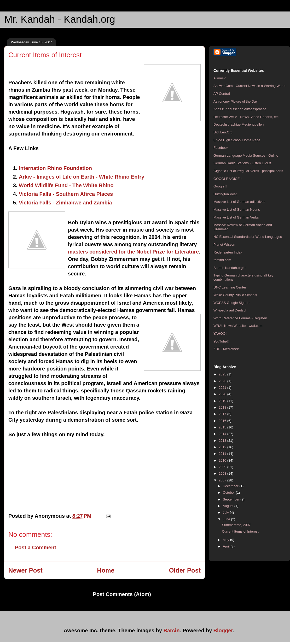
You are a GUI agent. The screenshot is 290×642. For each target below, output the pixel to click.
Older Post (185, 570)
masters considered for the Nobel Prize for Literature (133, 252)
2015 (223, 427)
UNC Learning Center (229, 287)
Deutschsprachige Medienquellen (238, 124)
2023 (223, 381)
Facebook (220, 148)
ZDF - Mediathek (226, 349)
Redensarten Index (227, 252)
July (226, 512)
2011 (223, 454)
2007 (223, 480)
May (226, 540)
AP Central (221, 94)
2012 (223, 447)
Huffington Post (225, 194)
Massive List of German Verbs (236, 217)
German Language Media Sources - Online (245, 155)
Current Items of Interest (240, 531)
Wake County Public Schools (235, 295)
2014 (223, 434)
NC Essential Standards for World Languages (247, 237)
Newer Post (25, 570)
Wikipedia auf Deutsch (230, 310)
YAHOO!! (220, 333)
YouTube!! (221, 341)
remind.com (222, 260)
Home (105, 570)
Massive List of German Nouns (236, 209)
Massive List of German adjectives (239, 202)
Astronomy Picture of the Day (235, 101)
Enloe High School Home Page (236, 140)
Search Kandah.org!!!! (229, 268)
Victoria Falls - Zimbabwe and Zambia (65, 202)
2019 (223, 401)
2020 (223, 394)
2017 (223, 414)
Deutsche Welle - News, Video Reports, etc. (246, 117)
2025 (223, 374)
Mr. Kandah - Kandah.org (59, 19)
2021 (223, 388)
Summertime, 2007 (236, 525)
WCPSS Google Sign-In (231, 303)
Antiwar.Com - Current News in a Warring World (249, 86)
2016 (223, 421)
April (227, 546)
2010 (223, 460)
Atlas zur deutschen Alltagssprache (239, 109)
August (228, 506)
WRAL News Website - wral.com (237, 326)
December (231, 486)
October (229, 492)
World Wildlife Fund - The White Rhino (66, 185)
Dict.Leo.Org (223, 132)
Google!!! (220, 186)
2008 (223, 473)
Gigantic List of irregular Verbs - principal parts (248, 171)
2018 (223, 407)
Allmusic (219, 78)
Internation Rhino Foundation (55, 168)
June (227, 519)
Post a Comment (35, 547)
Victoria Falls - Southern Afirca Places (66, 194)
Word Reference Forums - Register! (240, 318)
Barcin (171, 630)
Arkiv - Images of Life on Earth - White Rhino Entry (81, 177)
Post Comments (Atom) (122, 594)
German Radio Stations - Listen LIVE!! (242, 163)
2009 (223, 467)
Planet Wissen (224, 244)
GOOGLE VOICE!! (227, 179)
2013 (223, 441)
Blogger (223, 630)
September (231, 499)
